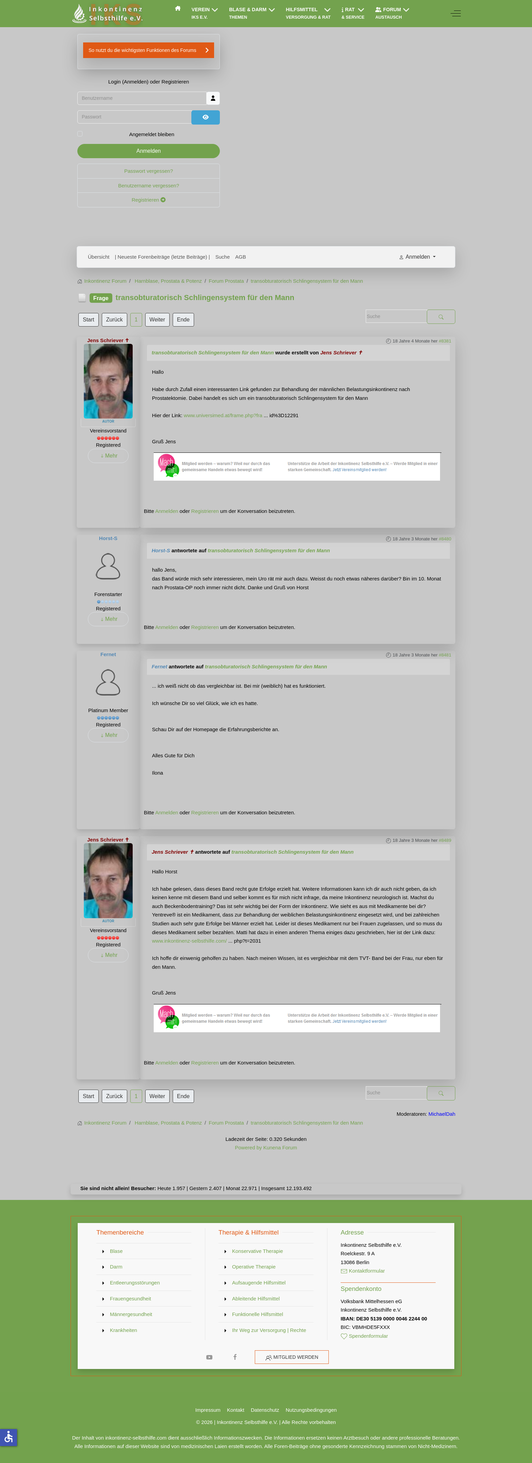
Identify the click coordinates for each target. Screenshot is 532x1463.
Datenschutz (265, 1410)
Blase (116, 1251)
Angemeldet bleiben (151, 134)
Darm (116, 1267)
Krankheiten (123, 1330)
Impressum (208, 1410)
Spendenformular (364, 1336)
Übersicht (99, 257)
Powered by (248, 1147)
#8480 (445, 538)
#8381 (445, 341)
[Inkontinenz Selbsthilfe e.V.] (107, 13)
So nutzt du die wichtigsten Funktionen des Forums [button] (142, 50)
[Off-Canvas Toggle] (456, 13)
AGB (240, 257)
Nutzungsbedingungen (311, 1410)
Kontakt (235, 1410)
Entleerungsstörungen (135, 1282)
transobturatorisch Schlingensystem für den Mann (213, 352)
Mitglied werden (295, 1357)
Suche (222, 257)
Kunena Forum (280, 1147)
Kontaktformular (363, 1271)
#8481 (445, 655)
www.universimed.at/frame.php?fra (223, 415)
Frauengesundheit (130, 1298)
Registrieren (149, 200)
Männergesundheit (131, 1314)
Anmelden (148, 151)
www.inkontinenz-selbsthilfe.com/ (189, 941)
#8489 (445, 840)
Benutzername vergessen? (148, 185)
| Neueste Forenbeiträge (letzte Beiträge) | (162, 257)
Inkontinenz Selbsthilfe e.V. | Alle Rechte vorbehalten (276, 1422)
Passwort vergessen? (148, 171)
